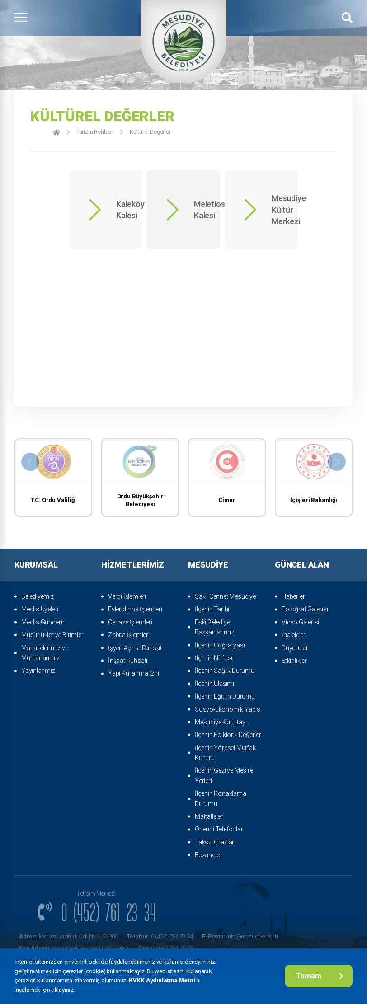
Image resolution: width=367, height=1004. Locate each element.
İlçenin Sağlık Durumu (224, 670)
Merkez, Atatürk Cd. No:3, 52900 (68, 936)
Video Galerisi (300, 622)
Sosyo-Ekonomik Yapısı (228, 709)
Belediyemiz (37, 596)
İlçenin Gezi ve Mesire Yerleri (224, 775)
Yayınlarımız (38, 670)
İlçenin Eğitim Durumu (225, 696)
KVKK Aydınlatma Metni (162, 980)
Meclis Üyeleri (39, 609)
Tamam (319, 975)
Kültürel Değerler (150, 131)
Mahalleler (209, 816)
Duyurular (295, 648)
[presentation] (30, 462)
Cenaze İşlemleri (130, 622)
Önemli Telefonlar (219, 829)
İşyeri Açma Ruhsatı (135, 648)
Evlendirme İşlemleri (135, 609)
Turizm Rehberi (94, 131)
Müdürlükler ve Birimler (52, 634)
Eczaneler (208, 855)
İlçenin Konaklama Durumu (220, 798)
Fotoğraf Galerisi (305, 609)
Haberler (293, 596)
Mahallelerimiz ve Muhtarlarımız (44, 653)
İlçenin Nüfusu (215, 658)
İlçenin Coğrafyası (220, 645)
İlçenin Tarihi (212, 609)
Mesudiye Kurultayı (220, 722)
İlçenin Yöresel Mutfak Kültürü (225, 752)
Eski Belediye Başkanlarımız (214, 627)
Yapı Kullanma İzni (133, 673)
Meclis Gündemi (43, 622)
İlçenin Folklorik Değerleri (229, 734)
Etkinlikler (294, 660)
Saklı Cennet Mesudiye (225, 596)
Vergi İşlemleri (127, 596)
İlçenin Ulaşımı (214, 683)
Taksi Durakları (215, 842)
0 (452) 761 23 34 (160, 936)
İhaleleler (294, 634)
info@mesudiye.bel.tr (240, 936)
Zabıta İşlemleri (129, 634)
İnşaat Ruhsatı (127, 660)
